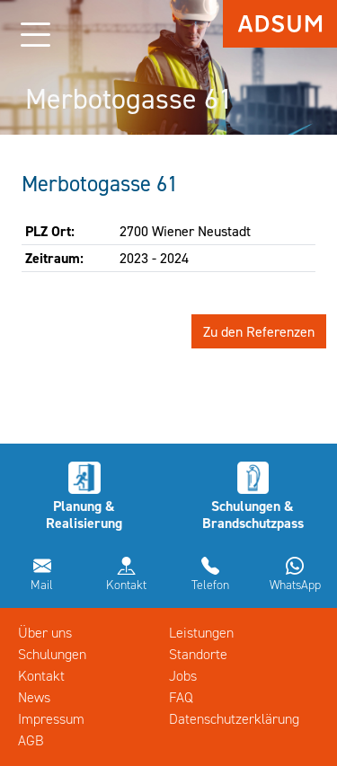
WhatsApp (295, 585)
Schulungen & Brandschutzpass (253, 515)
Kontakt (126, 585)
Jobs (183, 675)
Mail (42, 585)
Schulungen (52, 654)
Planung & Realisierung (84, 515)
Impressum (51, 718)
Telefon (210, 585)
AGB (31, 740)
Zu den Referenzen (259, 331)
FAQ (181, 697)
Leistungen (201, 632)
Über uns (45, 632)
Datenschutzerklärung (234, 718)
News (34, 697)
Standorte (198, 654)
